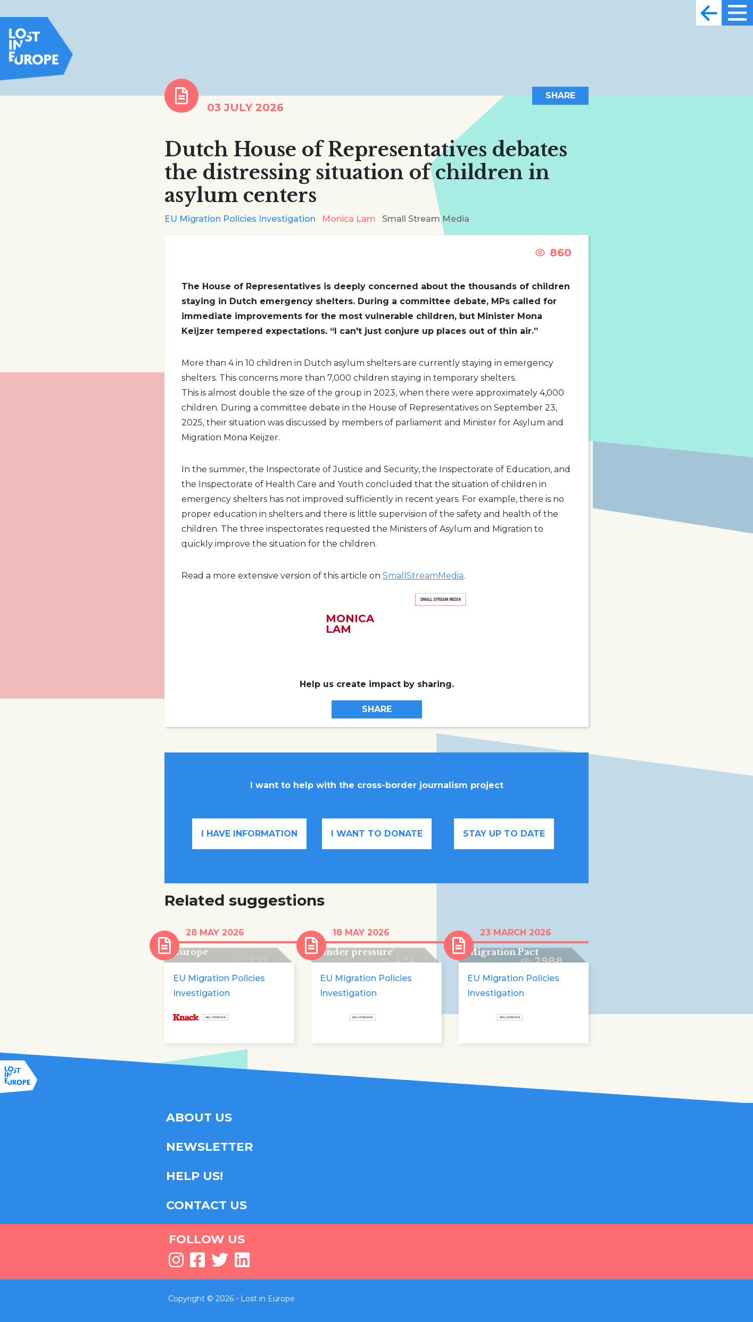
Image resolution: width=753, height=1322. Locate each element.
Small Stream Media (425, 219)
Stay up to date (504, 834)
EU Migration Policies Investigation (240, 219)
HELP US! (194, 1176)
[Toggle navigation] (709, 13)
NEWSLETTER (209, 1147)
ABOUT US (199, 1117)
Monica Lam (349, 219)
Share (560, 95)
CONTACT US (206, 1205)
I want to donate (377, 834)
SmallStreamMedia (423, 576)
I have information (249, 834)
